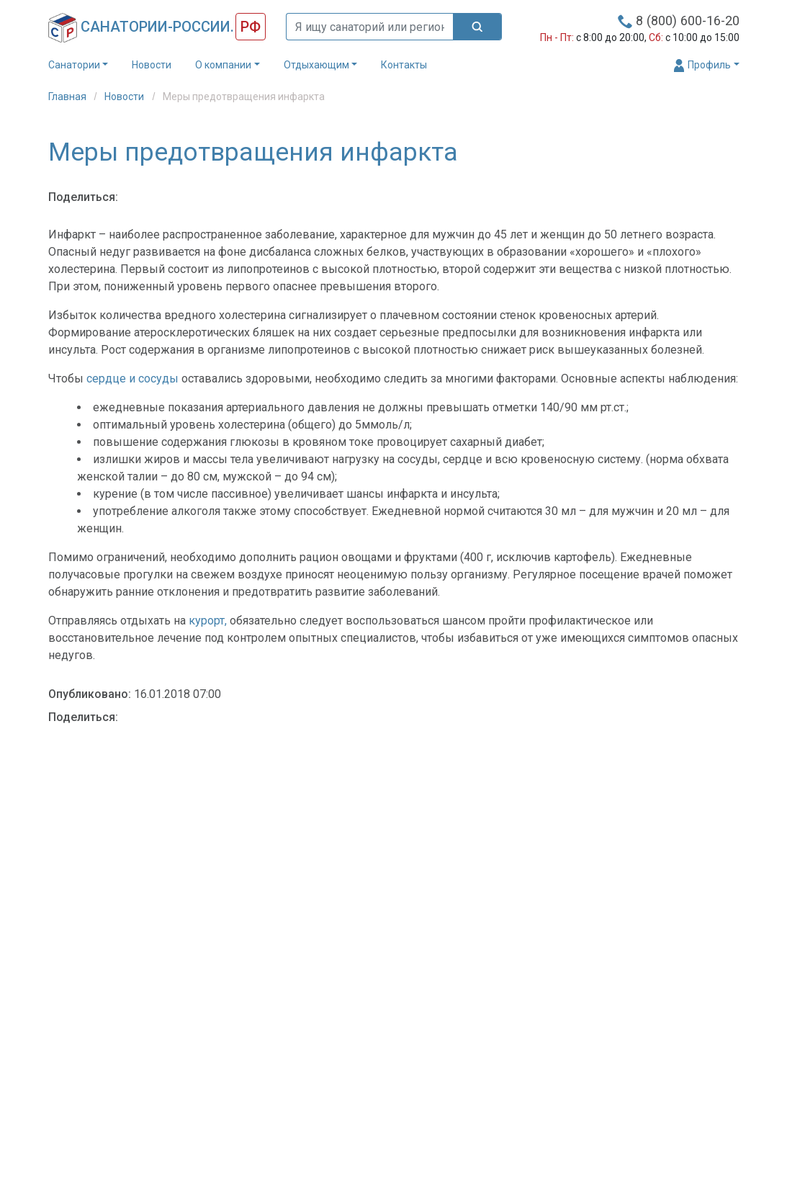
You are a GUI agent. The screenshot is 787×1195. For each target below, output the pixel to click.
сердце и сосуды (132, 378)
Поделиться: (83, 197)
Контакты (404, 65)
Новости (151, 65)
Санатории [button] (74, 65)
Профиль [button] (702, 65)
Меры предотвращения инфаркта (244, 96)
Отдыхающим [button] (316, 65)
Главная (68, 96)
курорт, (208, 620)
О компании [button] (223, 65)
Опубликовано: (89, 694)
